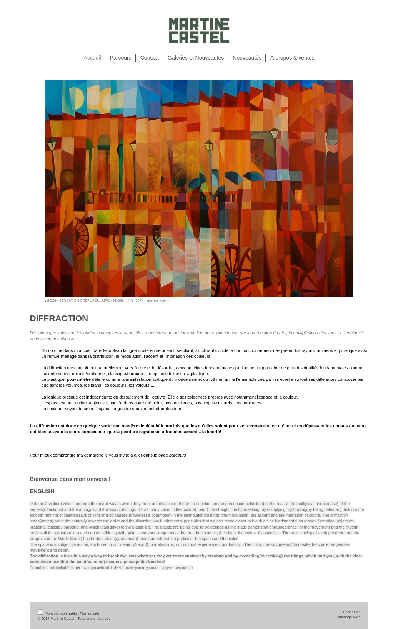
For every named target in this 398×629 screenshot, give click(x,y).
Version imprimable (58, 613)
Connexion (352, 612)
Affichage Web (348, 617)
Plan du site (89, 613)
